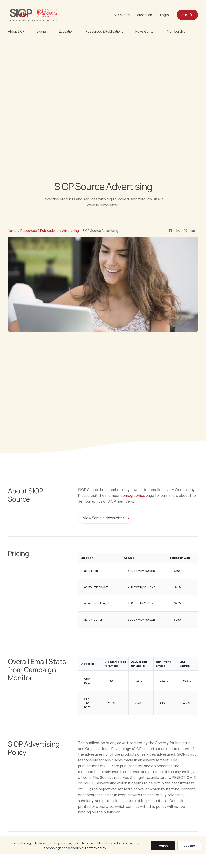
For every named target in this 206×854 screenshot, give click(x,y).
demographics (132, 495)
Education (66, 31)
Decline (189, 845)
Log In (164, 15)
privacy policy (96, 848)
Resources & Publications (104, 31)
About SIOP (16, 31)
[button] (196, 31)
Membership (176, 31)
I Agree (163, 845)
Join (184, 15)
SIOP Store (122, 15)
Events (42, 31)
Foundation (144, 15)
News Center (145, 31)
